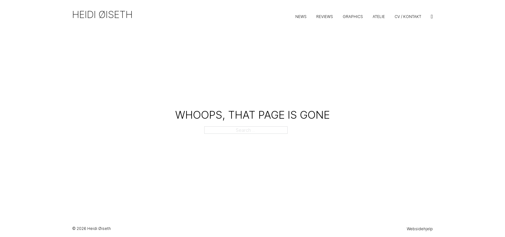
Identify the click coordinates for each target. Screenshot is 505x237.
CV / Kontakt (408, 16)
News (301, 16)
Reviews (324, 16)
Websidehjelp (420, 228)
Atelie (379, 16)
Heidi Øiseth (102, 14)
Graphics (353, 16)
